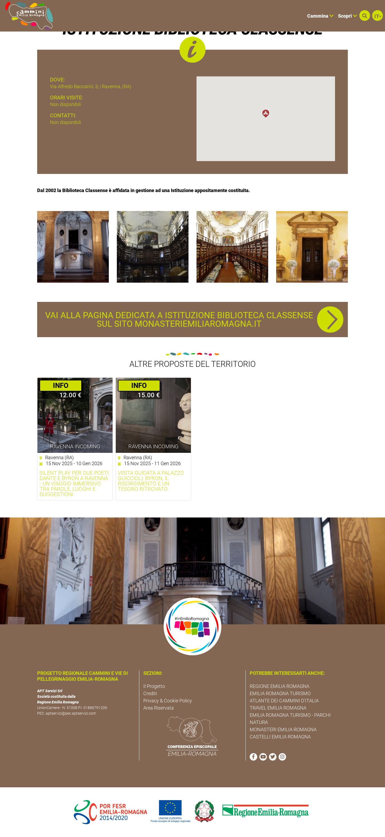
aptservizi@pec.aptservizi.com (71, 713)
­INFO (60, 385)
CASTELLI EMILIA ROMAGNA (280, 736)
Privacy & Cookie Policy (167, 700)
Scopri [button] (347, 16)
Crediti (150, 693)
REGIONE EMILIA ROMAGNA (279, 686)
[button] (364, 15)
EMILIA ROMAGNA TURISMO (280, 693)
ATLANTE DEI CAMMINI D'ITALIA (284, 700)
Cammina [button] (320, 16)
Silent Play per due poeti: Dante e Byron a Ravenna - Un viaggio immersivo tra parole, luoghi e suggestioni (75, 483)
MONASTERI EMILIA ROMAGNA (283, 729)
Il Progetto (154, 686)
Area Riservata (158, 708)
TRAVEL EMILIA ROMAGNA (278, 708)
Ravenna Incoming (75, 446)
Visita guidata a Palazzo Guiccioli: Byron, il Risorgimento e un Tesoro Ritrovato (151, 481)
